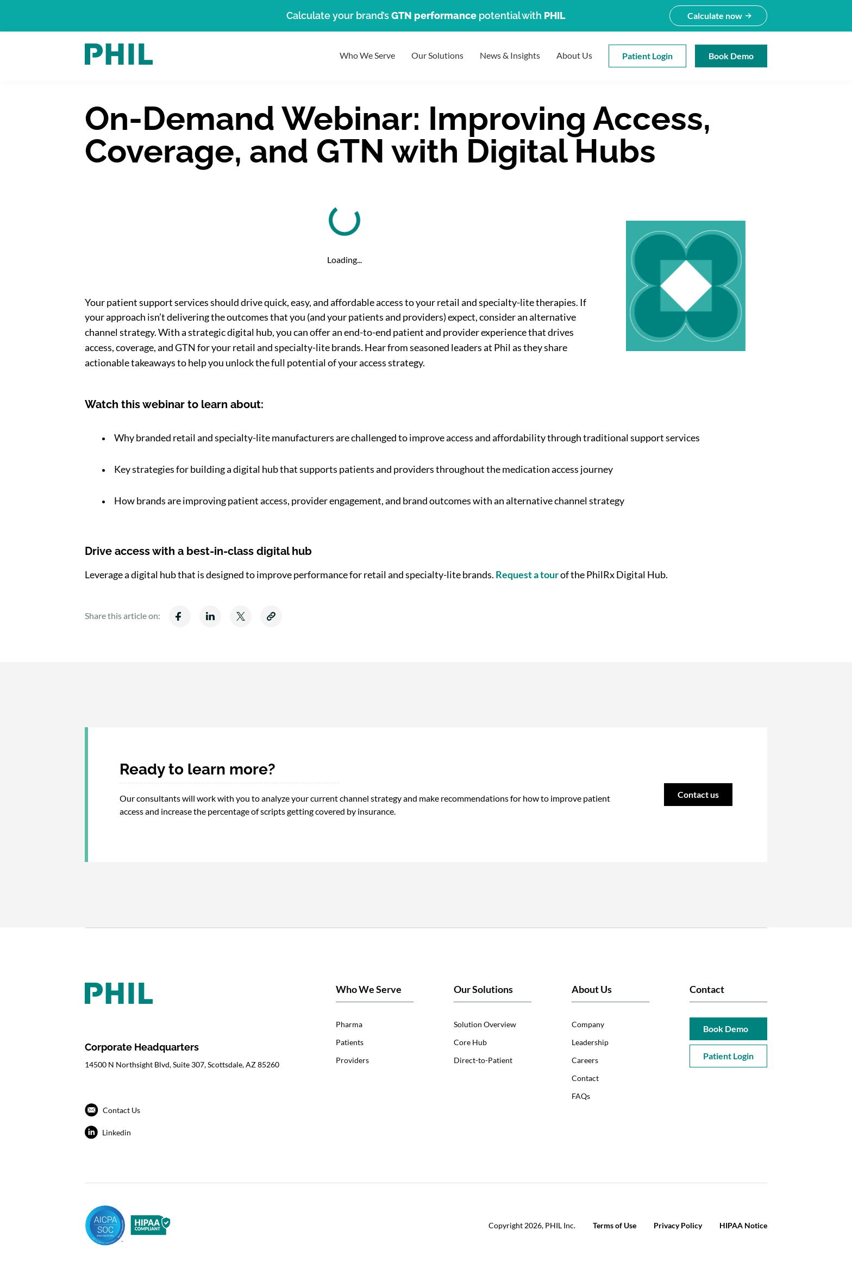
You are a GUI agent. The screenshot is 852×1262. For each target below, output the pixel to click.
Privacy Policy (678, 1225)
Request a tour (527, 574)
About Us (574, 55)
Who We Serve (367, 55)
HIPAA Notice (743, 1225)
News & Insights (510, 55)
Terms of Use (614, 1225)
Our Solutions (437, 55)
